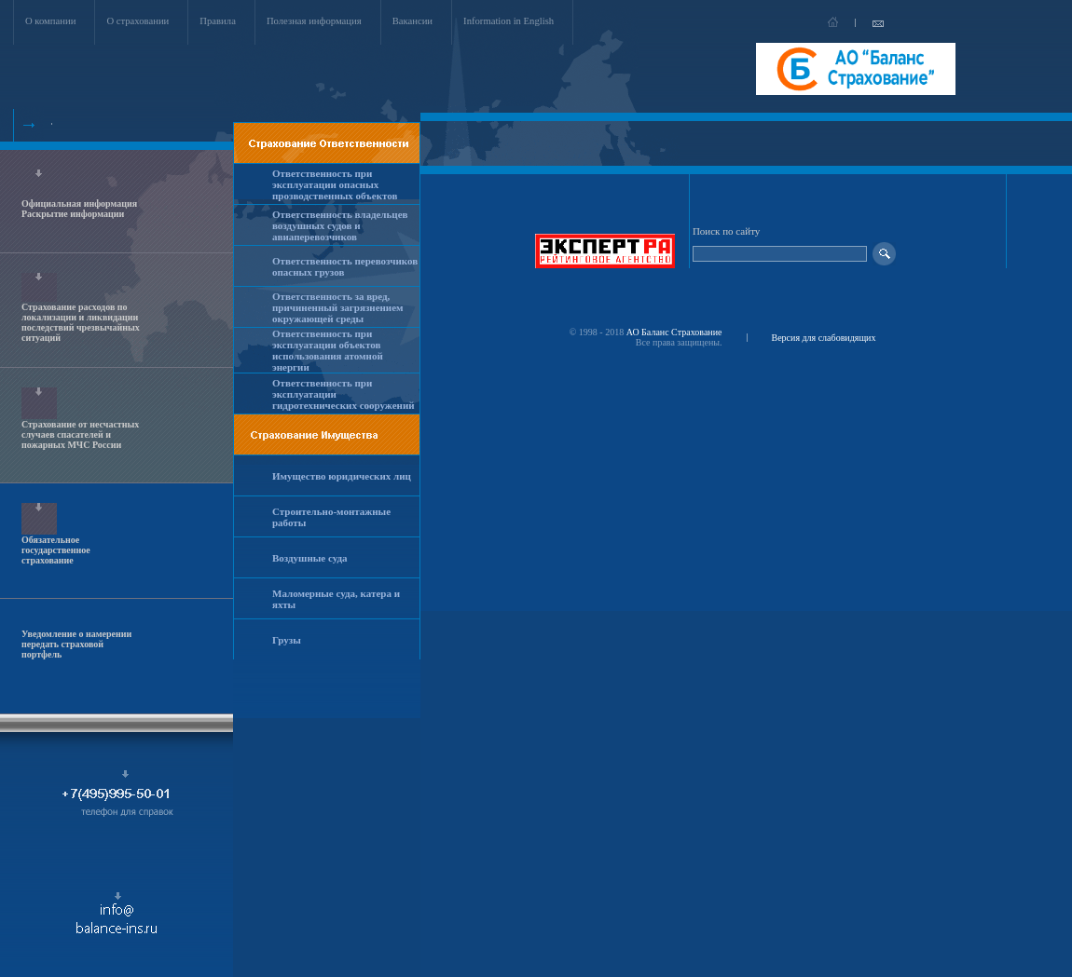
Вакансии (412, 21)
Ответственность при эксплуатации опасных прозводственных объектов (334, 184)
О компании (50, 21)
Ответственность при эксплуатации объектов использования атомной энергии (327, 350)
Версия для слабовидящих (824, 337)
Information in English (508, 21)
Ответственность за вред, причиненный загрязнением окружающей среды (338, 307)
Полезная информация (314, 21)
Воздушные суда (310, 557)
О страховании (137, 21)
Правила (217, 21)
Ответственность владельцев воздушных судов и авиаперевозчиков (340, 225)
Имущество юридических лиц (341, 476)
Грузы (286, 639)
